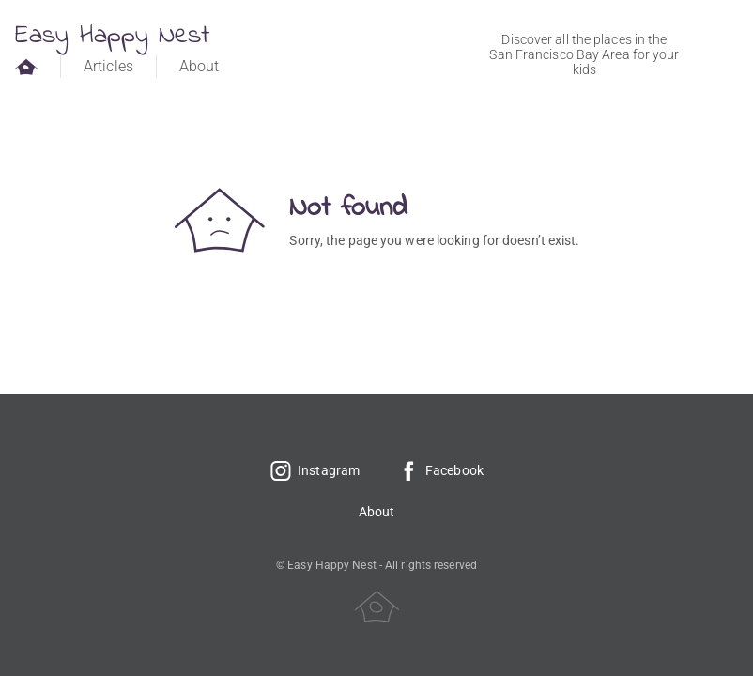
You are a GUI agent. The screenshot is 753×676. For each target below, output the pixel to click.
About (199, 66)
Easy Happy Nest (112, 36)
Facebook (440, 470)
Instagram (314, 470)
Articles (108, 66)
